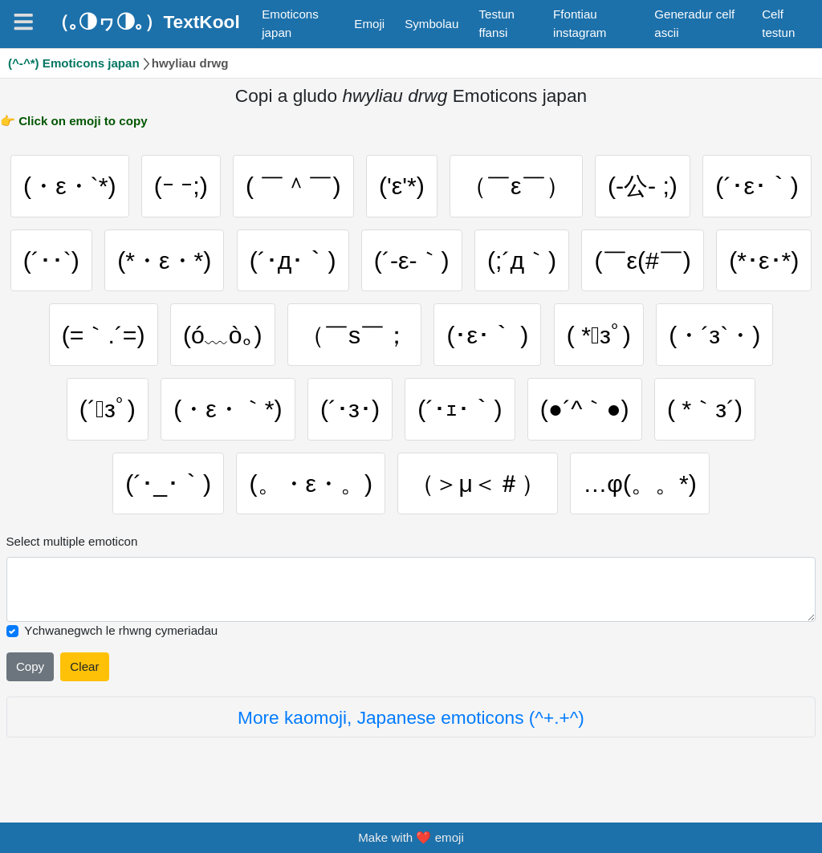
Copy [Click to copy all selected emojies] (30, 666)
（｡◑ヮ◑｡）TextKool (145, 21)
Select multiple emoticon (72, 541)
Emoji (369, 23)
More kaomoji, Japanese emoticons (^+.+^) (411, 717)
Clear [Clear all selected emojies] (84, 666)
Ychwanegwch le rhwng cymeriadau (121, 630)
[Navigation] (23, 21)
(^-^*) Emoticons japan (74, 63)
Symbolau (431, 23)
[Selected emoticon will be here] (411, 589)
